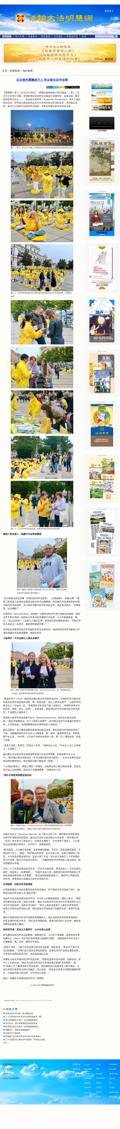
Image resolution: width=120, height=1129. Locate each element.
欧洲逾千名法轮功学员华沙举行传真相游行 (23, 1036)
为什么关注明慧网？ (11, 1078)
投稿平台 (7, 1074)
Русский (112, 1069)
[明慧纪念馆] (72, 37)
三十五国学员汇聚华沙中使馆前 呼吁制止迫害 (25, 1040)
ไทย (110, 1083)
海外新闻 (28, 70)
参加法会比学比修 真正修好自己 (20, 1013)
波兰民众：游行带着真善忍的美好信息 (21, 1023)
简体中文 (76, 1069)
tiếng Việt (112, 1097)
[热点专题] (19, 37)
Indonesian (100, 1078)
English (87, 1083)
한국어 (99, 1092)
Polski (98, 1097)
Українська (113, 1092)
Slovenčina (113, 1074)
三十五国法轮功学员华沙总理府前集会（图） (24, 1017)
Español (87, 1087)
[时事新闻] (6, 37)
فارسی (87, 1092)
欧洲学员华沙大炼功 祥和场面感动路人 (22, 1027)
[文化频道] (58, 37)
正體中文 (76, 1064)
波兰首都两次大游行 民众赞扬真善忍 (21, 1020)
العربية (87, 1064)
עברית (98, 1064)
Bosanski (88, 1069)
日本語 (99, 1087)
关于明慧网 (7, 1069)
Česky (87, 1074)
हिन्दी (98, 1069)
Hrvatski (99, 1074)
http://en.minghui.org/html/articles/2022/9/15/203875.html (33, 1000)
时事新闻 (15, 70)
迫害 (61, 103)
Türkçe (111, 1087)
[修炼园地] (45, 37)
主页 (4, 70)
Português (113, 1064)
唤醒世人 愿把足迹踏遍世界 (18, 1030)
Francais (88, 1097)
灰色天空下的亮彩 (13, 1033)
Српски (112, 1078)
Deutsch (87, 1078)
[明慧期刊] (32, 37)
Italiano (99, 1083)
